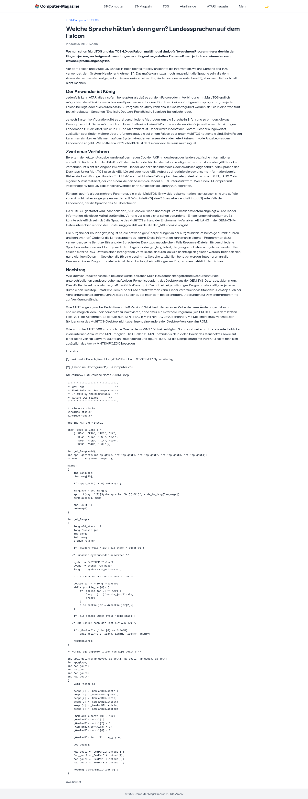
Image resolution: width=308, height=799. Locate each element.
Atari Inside (188, 6)
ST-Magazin (143, 6)
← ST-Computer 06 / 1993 (82, 20)
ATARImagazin (217, 6)
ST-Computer (114, 6)
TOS (166, 6)
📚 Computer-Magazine (57, 6)
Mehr (243, 6)
